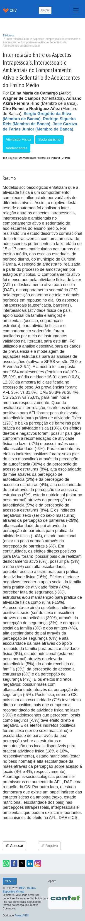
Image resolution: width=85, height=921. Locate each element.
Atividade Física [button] (18, 139)
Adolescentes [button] (16, 148)
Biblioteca (9, 35)
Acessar (14, 846)
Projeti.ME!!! (22, 915)
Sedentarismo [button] (49, 139)
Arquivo (49, 846)
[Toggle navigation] (76, 10)
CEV (8, 881)
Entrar (45, 10)
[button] (6, 863)
